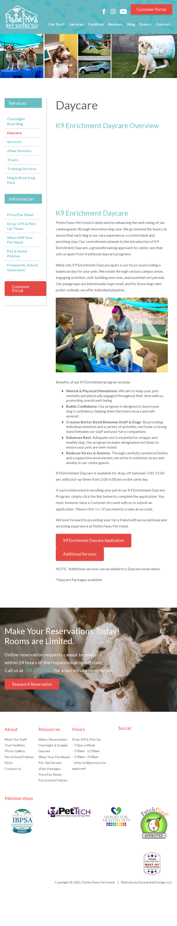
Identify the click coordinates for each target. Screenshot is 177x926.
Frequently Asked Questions (22, 267)
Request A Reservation (32, 692)
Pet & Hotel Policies (17, 253)
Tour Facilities (15, 753)
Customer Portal (150, 10)
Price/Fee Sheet (20, 214)
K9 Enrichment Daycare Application (93, 540)
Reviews (115, 25)
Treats (13, 159)
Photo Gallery (14, 758)
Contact (163, 25)
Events (145, 25)
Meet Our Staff (16, 747)
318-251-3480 (39, 670)
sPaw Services (19, 150)
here (98, 509)
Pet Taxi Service (50, 770)
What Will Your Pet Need (20, 239)
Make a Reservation (52, 747)
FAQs (9, 770)
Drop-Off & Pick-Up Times (22, 226)
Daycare (14, 132)
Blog (131, 25)
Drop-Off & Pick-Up (86, 747)
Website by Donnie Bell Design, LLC (146, 890)
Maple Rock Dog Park (21, 180)
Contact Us (13, 776)
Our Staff (56, 25)
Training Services (21, 168)
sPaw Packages (49, 776)
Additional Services (80, 554)
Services (76, 25)
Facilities (96, 25)
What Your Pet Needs (54, 764)
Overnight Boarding (16, 121)
